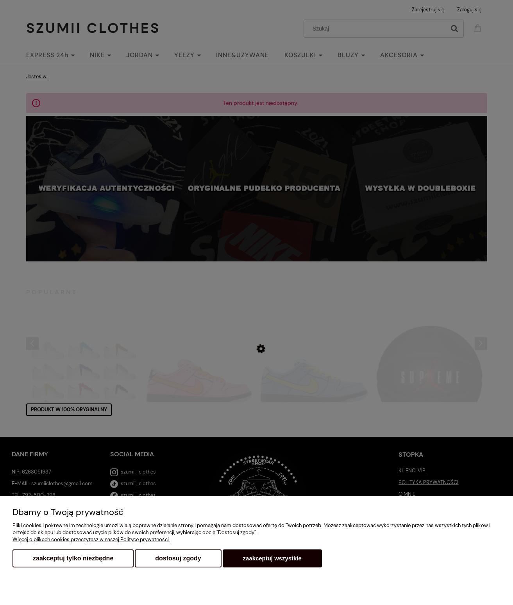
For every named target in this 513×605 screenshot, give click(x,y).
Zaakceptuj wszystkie (272, 558)
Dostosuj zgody (178, 558)
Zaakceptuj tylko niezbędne (73, 558)
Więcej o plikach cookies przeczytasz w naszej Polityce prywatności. (91, 539)
